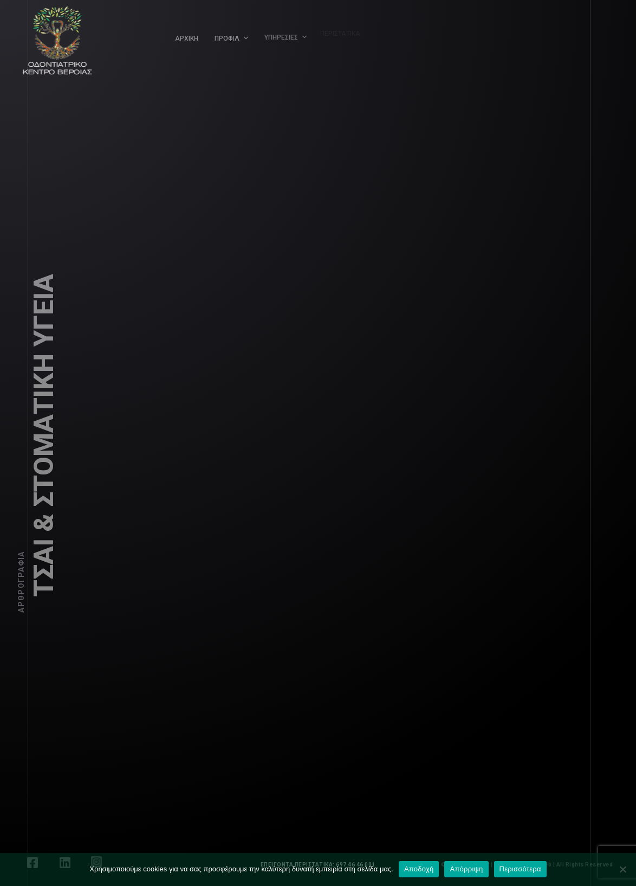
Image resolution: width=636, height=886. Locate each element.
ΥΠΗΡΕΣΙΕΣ (278, 34)
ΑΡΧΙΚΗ (186, 38)
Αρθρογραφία (21, 582)
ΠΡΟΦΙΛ (226, 37)
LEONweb (542, 865)
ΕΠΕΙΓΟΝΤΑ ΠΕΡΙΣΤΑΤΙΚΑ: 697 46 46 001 (318, 865)
